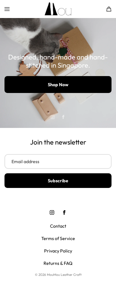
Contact (58, 226)
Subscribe (58, 180)
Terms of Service (58, 238)
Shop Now (58, 84)
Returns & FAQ (58, 263)
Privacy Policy (58, 251)
